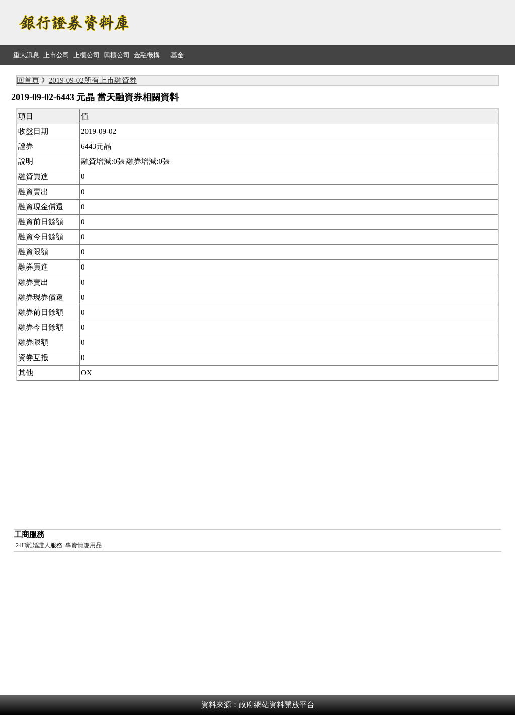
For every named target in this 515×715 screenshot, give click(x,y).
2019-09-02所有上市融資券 (93, 80)
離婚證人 (38, 545)
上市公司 (56, 55)
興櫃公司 (117, 55)
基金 (177, 55)
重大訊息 (26, 55)
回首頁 (28, 80)
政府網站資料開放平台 (276, 705)
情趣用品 (89, 545)
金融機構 (147, 55)
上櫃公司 (86, 55)
